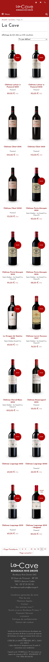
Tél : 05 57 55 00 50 (24, 584)
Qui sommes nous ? (24, 607)
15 (38, 549)
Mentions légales (24, 601)
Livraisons (24, 616)
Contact (24, 604)
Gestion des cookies (24, 622)
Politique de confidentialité (24, 619)
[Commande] (32, 39)
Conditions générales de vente (24, 595)
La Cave (12, 20)
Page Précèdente (10, 549)
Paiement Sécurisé (24, 613)
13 (31, 549)
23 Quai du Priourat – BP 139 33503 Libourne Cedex (24, 579)
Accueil (4, 20)
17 (45, 549)
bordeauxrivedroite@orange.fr (24, 587)
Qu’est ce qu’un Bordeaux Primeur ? (24, 610)
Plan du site (24, 598)
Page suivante (26, 553)
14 (35, 549)
